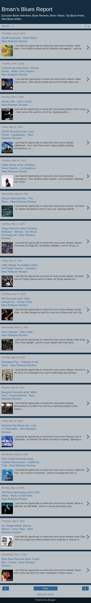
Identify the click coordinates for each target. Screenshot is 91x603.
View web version (45, 594)
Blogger (51, 600)
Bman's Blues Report (27, 9)
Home (45, 588)
